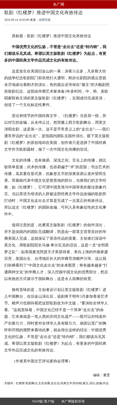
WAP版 (37, 401)
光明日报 (44, 19)
